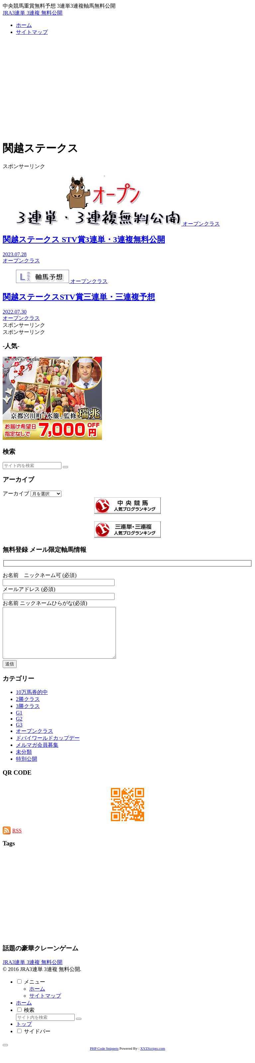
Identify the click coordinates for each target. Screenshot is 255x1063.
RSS (17, 840)
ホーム (37, 999)
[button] (65, 467)
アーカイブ (16, 493)
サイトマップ (45, 1006)
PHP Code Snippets (104, 1058)
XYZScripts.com (152, 1058)
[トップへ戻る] (5, 1055)
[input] (32, 465)
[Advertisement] (127, 87)
